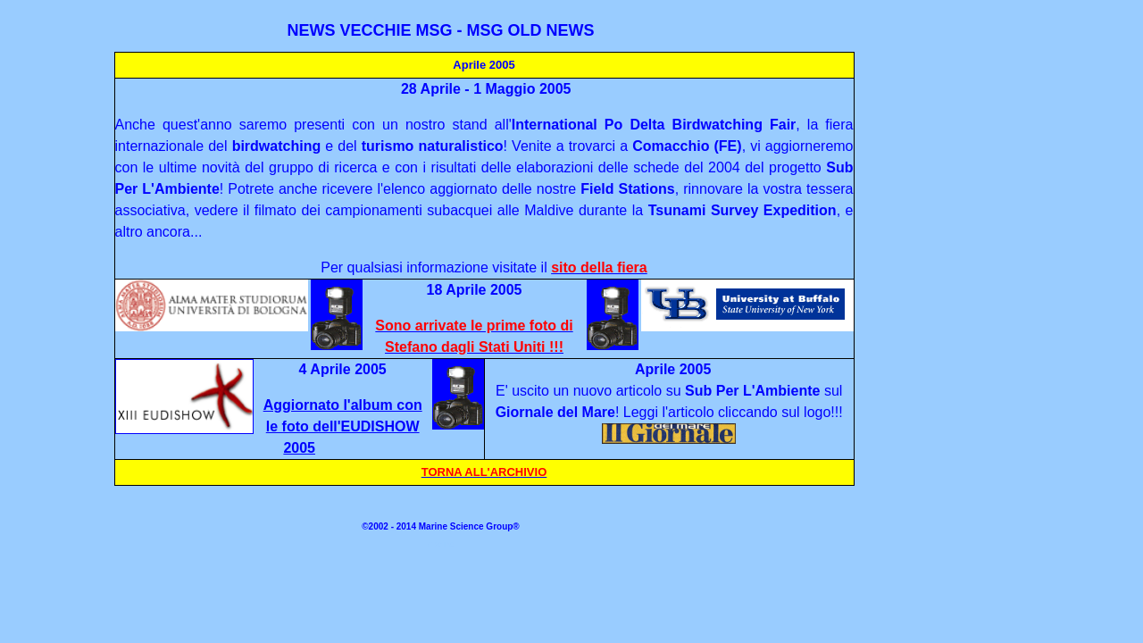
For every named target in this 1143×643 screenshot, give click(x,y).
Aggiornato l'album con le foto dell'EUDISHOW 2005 (342, 426)
